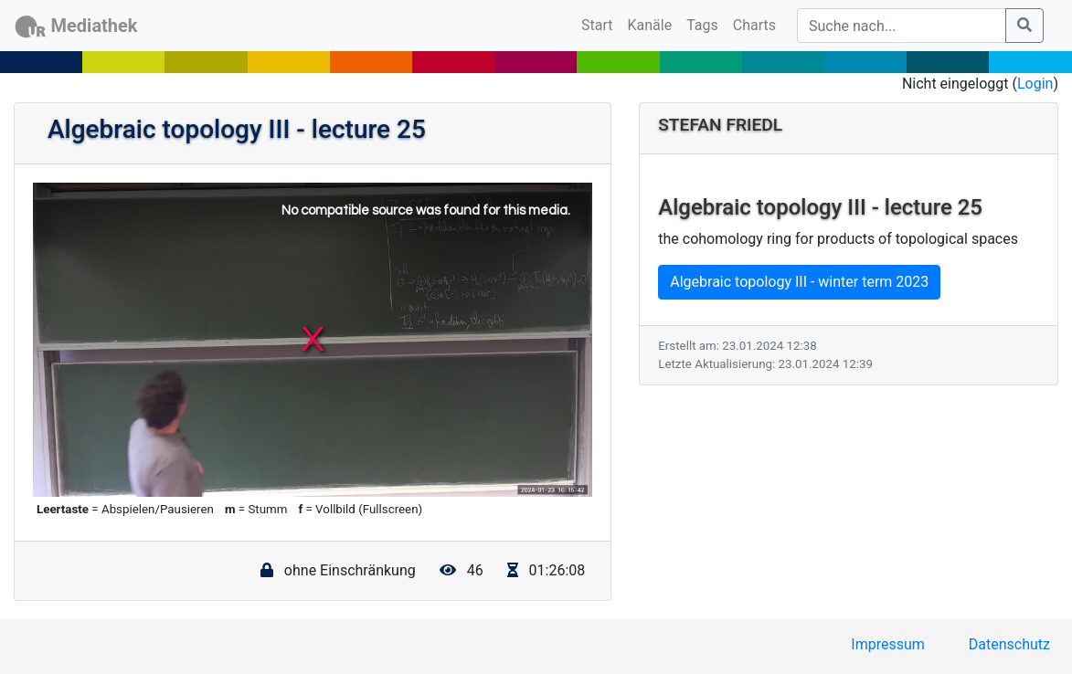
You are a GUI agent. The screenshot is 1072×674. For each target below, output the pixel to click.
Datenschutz (1009, 644)
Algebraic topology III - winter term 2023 (799, 281)
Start (600, 24)
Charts (754, 25)
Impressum (888, 644)
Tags (702, 25)
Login (1035, 83)
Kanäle (650, 25)
